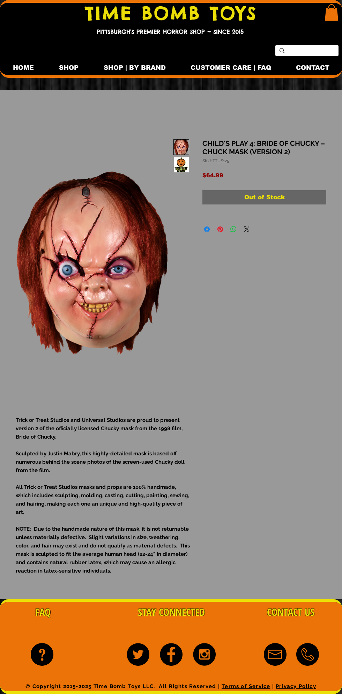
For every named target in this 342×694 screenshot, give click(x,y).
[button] (332, 12)
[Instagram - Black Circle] (204, 654)
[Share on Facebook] (207, 229)
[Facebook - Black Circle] (171, 654)
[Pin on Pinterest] (220, 229)
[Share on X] (247, 229)
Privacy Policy (296, 686)
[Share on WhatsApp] (233, 229)
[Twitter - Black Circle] (138, 654)
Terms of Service (246, 686)
